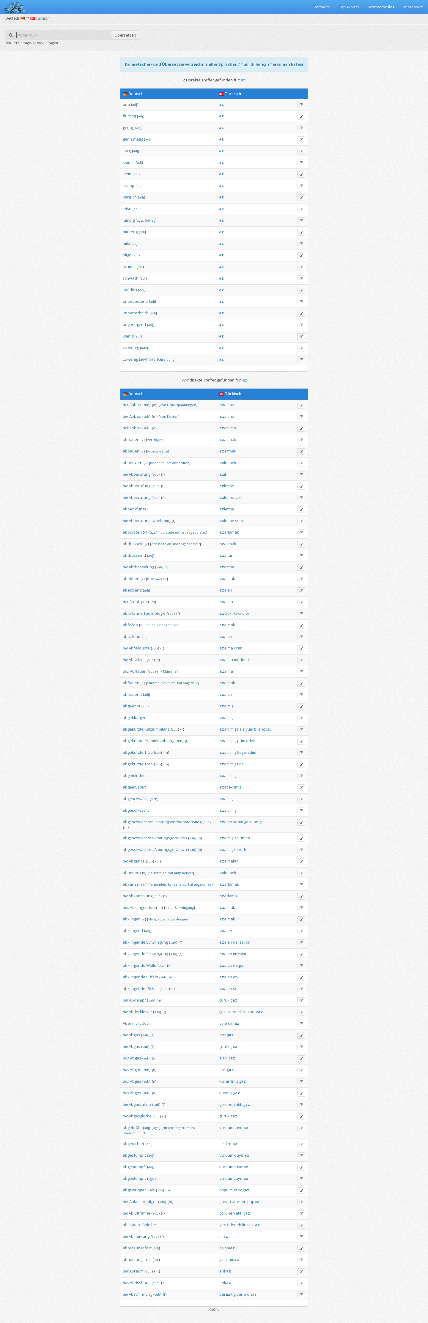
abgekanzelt (203, 884)
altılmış (227, 729)
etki (236, 977)
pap (253, 1201)
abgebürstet (196, 532)
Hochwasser (157, 578)
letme (226, 485)
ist (159, 625)
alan (225, 590)
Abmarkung (139, 1236)
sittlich (168, 1127)
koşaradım (246, 752)
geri (222, 1224)
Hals (151, 1190)
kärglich (130, 197)
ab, (163, 463)
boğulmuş (228, 1190)
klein (127, 173)
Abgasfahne (140, 1104)
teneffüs (242, 849)
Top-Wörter (349, 7)
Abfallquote (139, 648)
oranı (238, 648)
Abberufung (139, 474)
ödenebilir (236, 1224)
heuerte (155, 873)
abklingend (133, 930)
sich (154, 799)
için (246, 1011)
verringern (155, 439)
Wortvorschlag (381, 7)
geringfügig (133, 139)
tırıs (240, 764)
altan (226, 555)
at (223, 787)
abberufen (132, 462)
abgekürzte (133, 729)
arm (126, 104)
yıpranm (229, 1259)
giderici (239, 1294)
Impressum (413, 7)
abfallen (130, 624)
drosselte (158, 544)
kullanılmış (228, 1081)
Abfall (134, 601)
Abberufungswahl (145, 520)
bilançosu (263, 729)
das (126, 671)
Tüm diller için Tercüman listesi (272, 64)
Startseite (321, 7)
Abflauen (138, 671)
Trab (148, 752)
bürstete (167, 532)
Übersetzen (125, 35)
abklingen (132, 919)
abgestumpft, (184, 1127)
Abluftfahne (139, 1213)
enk (225, 1271)
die (125, 474)
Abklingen (139, 907)
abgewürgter (134, 1190)
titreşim (239, 953)
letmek (227, 462)
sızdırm (228, 1143)
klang (152, 919)
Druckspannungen (181, 405)
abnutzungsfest (137, 1248)
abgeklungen (135, 717)
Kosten (172, 416)
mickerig (130, 231)
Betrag (150, 220)
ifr (223, 1236)
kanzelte (175, 884)
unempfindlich (134, 1133)
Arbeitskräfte (157, 451)
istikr (253, 1224)
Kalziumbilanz (157, 729)
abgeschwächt (136, 798)
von (163, 405)
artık (223, 1058)
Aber (127, 1023)
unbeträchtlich (136, 313)
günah (225, 1201)
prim (241, 740)
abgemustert (134, 787)
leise (127, 208)
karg (127, 150)
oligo (127, 255)
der (125, 404)
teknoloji (242, 613)
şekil (223, 1011)
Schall (153, 988)
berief (155, 463)
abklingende (134, 942)
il (222, 474)
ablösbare (132, 1224)
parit (225, 1294)
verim (238, 821)
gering (128, 127)
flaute (166, 683)
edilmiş (235, 787)
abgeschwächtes (138, 838)
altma (226, 404)
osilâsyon (242, 942)
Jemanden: (158, 884)
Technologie (155, 613)
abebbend (132, 590)
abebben (131, 578)
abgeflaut (190, 683)
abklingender (135, 977)
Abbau (135, 404)
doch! (147, 1023)
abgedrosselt (189, 544)
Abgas (134, 1034)
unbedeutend (135, 301)
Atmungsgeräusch (170, 838)
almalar (228, 861)
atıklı (229, 613)
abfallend (131, 636)
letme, (227, 497)
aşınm (227, 1248)
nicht (136, 1023)
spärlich (130, 289)
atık (222, 1034)
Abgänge (137, 861)
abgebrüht (132, 1127)
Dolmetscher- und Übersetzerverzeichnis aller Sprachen (181, 64)
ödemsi (252, 740)
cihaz (252, 1294)
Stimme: (153, 683)
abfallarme (133, 613)
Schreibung (165, 359)
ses (236, 988)
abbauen (131, 439)
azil (239, 497)
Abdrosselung (141, 567)
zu (125, 347)
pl (158, 861)
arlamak (229, 532)
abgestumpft (134, 1155)
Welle (151, 965)
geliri (248, 821)
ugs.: (140, 220)
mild (126, 243)
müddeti (241, 659)
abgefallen (170, 625)
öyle (223, 1023)
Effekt (153, 977)
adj (134, 104)
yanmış (225, 1092)
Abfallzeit (137, 659)
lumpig (129, 220)
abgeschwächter (138, 821)
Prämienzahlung (159, 740)
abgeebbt (131, 706)
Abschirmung (140, 1294)
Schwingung (184, 907)
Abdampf (137, 1000)
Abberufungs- (135, 509)
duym (241, 1155)
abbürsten (132, 532)
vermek (235, 1011)
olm (233, 1023)
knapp (128, 185)
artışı (258, 821)
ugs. (153, 532)
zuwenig (130, 359)
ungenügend (134, 324)
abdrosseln (133, 543)
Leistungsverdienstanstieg (178, 821)
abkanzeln (132, 884)
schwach (131, 278)
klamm (129, 162)
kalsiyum (245, 729)
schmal (129, 266)
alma (226, 601)
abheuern (132, 872)
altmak (227, 439)
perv (256, 1011)
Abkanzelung (140, 895)
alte (152, 359)
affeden (239, 1201)
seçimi (240, 520)
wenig (128, 336)
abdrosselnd (134, 555)
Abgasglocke (140, 1116)
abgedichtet (133, 1143)
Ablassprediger (143, 1201)
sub (146, 405)
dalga (238, 965)
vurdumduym (233, 1127)
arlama (228, 895)
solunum (242, 838)
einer (169, 907)
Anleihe (149, 1224)
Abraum (136, 1271)
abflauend (132, 694)
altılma (227, 428)
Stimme (170, 671)
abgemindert (134, 775)
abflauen (131, 682)
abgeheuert (183, 873)
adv (144, 348)
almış (226, 706)
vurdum (226, 1155)
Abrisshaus (140, 1282)
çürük (224, 1000)
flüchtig (129, 116)
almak (227, 578)
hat (168, 463)
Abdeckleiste (140, 1011)
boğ (243, 1190)
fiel (148, 625)
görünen (227, 1104)
